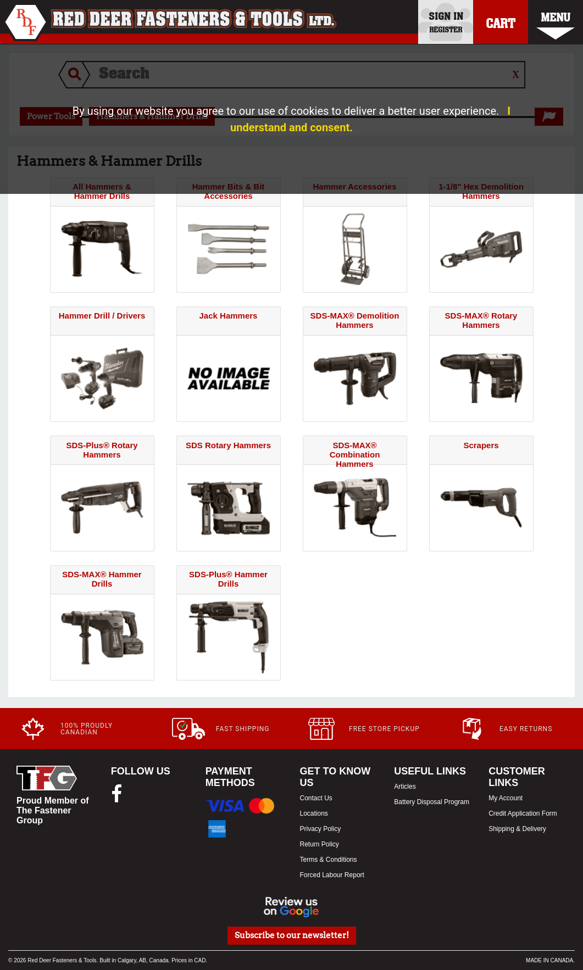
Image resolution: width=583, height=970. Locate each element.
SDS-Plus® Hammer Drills (228, 579)
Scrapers (480, 445)
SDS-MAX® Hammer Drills (101, 579)
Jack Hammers (228, 315)
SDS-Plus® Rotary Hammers (101, 450)
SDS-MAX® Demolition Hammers (354, 320)
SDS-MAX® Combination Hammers (355, 455)
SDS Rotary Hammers (228, 445)
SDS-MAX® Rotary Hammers (481, 320)
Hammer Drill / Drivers (102, 315)
